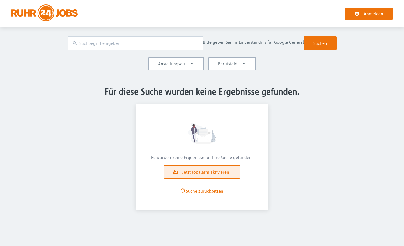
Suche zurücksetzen (202, 191)
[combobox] (135, 43)
